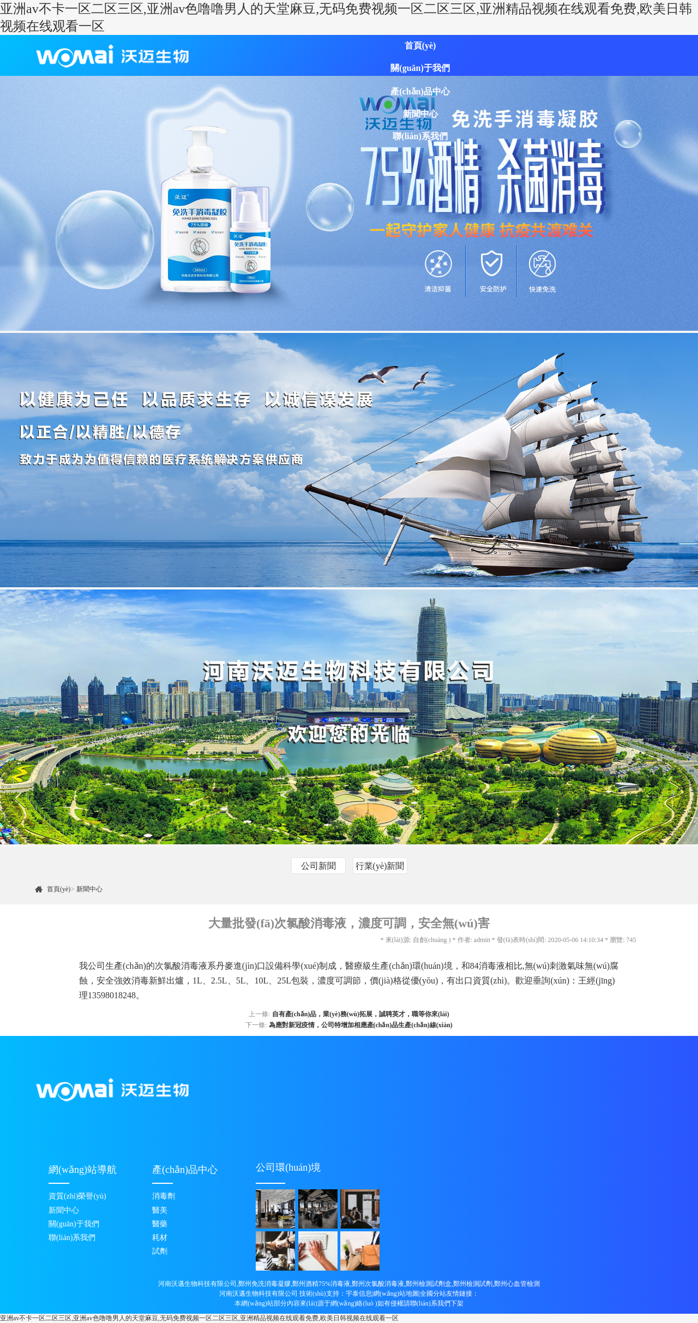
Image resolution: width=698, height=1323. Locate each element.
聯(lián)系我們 (420, 136)
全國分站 (433, 1293)
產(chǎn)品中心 (420, 91)
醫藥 (159, 1224)
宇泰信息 (359, 1293)
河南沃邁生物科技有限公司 (258, 1293)
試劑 (159, 1251)
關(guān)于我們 (419, 68)
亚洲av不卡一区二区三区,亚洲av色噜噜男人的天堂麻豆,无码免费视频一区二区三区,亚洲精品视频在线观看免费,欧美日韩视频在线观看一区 (199, 1318)
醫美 (159, 1210)
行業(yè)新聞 (380, 866)
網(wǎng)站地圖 (396, 1293)
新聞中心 (420, 113)
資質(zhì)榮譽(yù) (77, 1196)
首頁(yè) (420, 45)
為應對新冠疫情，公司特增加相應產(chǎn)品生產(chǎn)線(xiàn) (361, 1025)
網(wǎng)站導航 (83, 1169)
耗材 (159, 1237)
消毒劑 (163, 1196)
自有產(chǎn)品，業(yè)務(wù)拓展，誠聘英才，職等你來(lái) (360, 1014)
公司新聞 (318, 866)
